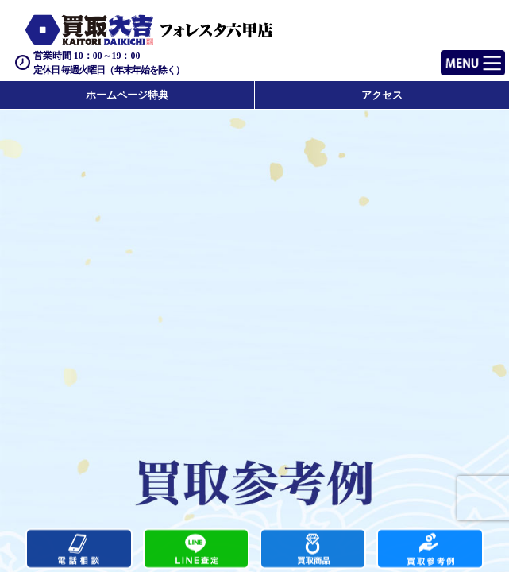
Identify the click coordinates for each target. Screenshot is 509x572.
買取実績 (429, 549)
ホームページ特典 (127, 95)
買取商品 (312, 549)
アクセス (382, 95)
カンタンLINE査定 (196, 549)
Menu (455, 56)
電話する (78, 549)
